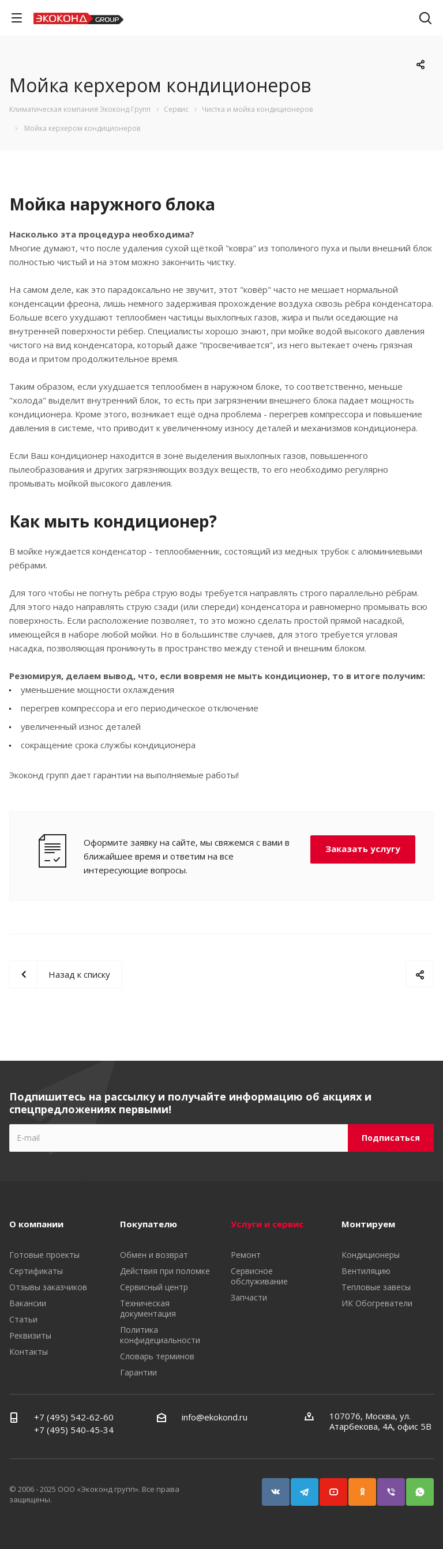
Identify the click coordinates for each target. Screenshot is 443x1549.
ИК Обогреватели (376, 1303)
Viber (396, 1486)
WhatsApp (425, 1486)
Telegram (309, 1486)
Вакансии (27, 1303)
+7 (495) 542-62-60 (74, 1417)
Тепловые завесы (376, 1287)
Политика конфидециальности (160, 1335)
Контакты (28, 1351)
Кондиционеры (370, 1254)
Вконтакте (281, 1486)
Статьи (23, 1319)
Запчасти (249, 1297)
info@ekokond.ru (214, 1417)
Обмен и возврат (154, 1254)
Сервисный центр (154, 1287)
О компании (36, 1224)
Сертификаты (36, 1270)
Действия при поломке (165, 1270)
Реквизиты (30, 1335)
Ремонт (246, 1254)
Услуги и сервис (267, 1224)
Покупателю (148, 1224)
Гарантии (138, 1372)
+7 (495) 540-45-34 (74, 1429)
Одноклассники (367, 1486)
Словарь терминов (157, 1356)
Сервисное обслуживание (259, 1276)
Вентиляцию (366, 1270)
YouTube (338, 1486)
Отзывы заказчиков (48, 1287)
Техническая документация (148, 1308)
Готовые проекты (44, 1254)
